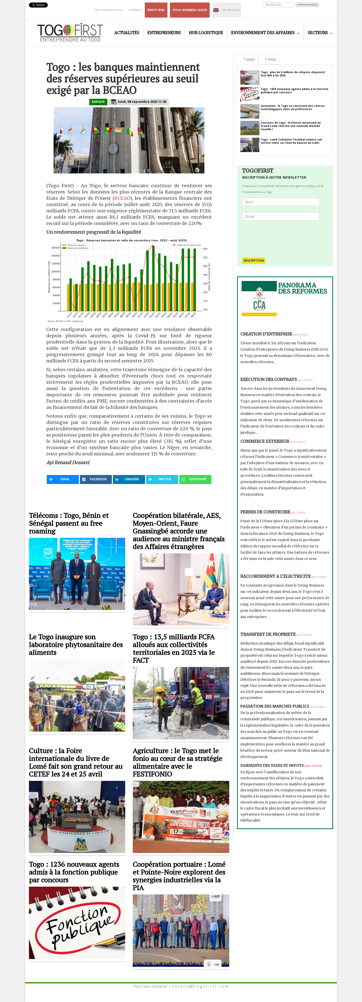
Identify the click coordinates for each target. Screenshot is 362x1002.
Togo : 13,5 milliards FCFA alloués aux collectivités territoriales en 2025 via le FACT (174, 648)
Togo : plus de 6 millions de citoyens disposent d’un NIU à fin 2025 (293, 73)
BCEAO (122, 198)
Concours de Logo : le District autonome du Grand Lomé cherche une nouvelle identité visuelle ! (291, 126)
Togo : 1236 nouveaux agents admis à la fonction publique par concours (74, 872)
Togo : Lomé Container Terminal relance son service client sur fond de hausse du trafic (291, 141)
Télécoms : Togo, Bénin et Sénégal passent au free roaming (69, 523)
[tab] (247, 59)
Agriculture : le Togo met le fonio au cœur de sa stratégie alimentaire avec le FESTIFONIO (177, 762)
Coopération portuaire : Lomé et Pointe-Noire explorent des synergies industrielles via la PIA (179, 876)
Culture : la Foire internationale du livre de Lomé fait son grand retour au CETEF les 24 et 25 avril (75, 762)
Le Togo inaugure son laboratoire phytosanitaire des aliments (76, 644)
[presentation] (283, 236)
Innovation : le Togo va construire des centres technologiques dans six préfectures (293, 107)
